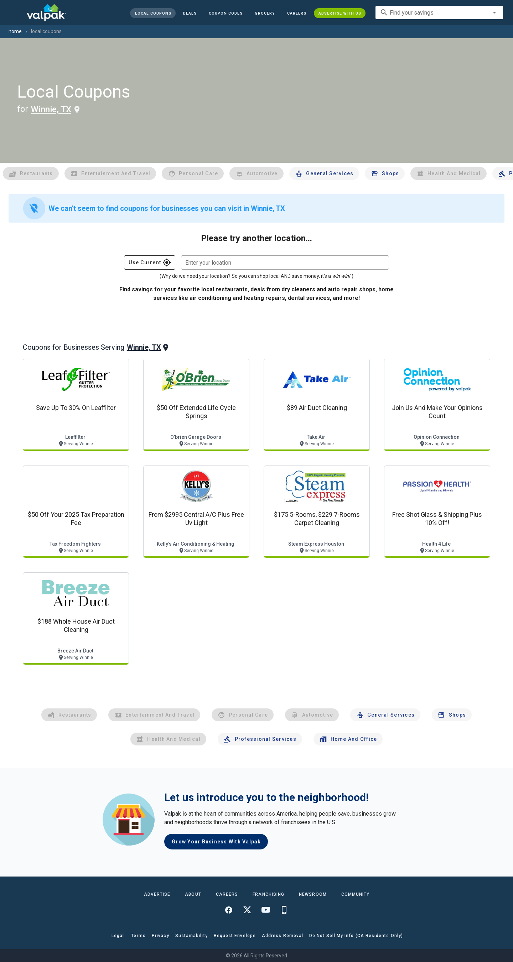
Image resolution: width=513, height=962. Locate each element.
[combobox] (439, 12)
